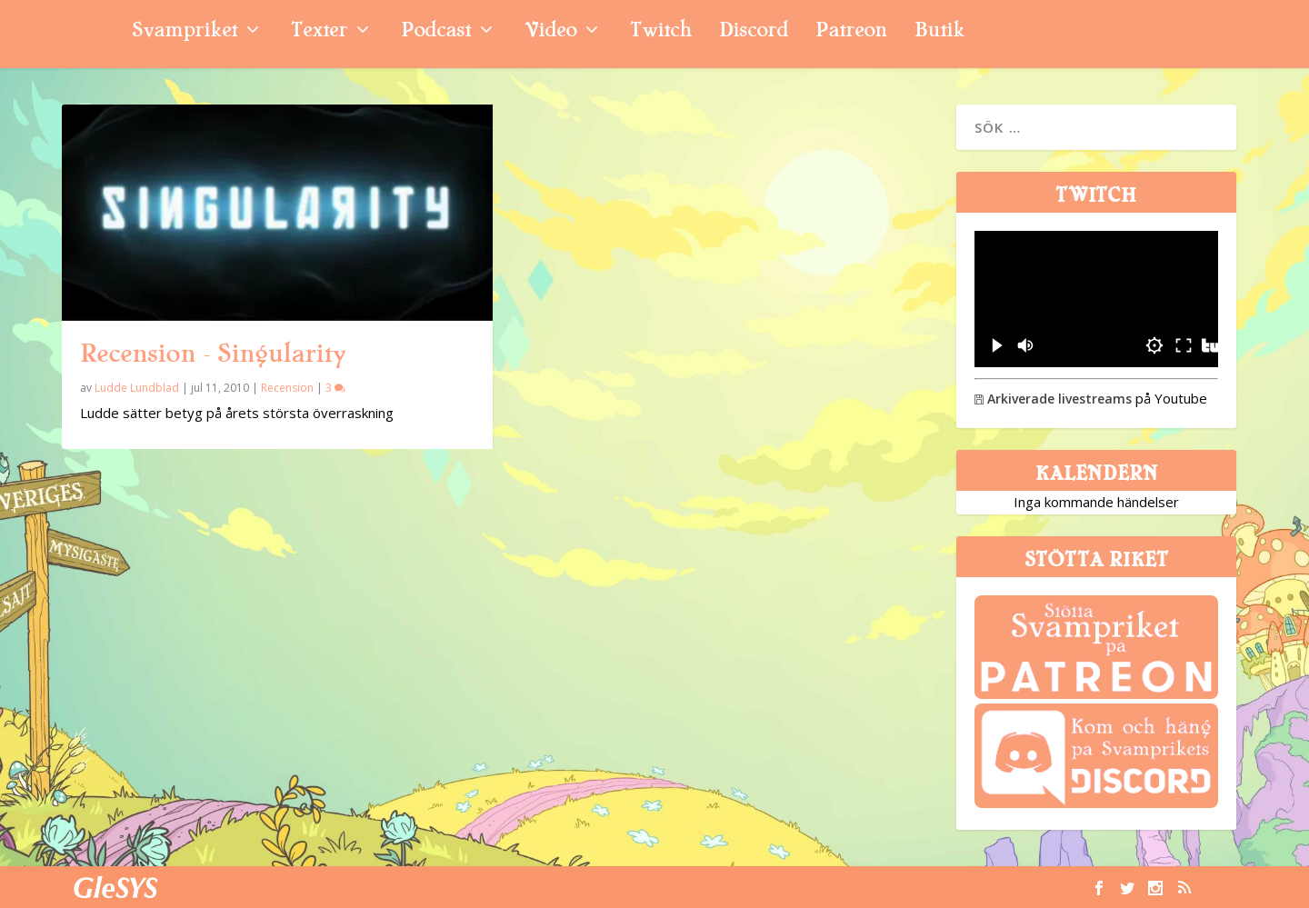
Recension (287, 387)
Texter (319, 32)
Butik (939, 32)
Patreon (851, 32)
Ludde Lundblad (137, 387)
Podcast (436, 32)
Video (550, 32)
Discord (753, 32)
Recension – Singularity (212, 353)
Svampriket (184, 32)
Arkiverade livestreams (1053, 398)
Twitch (661, 32)
